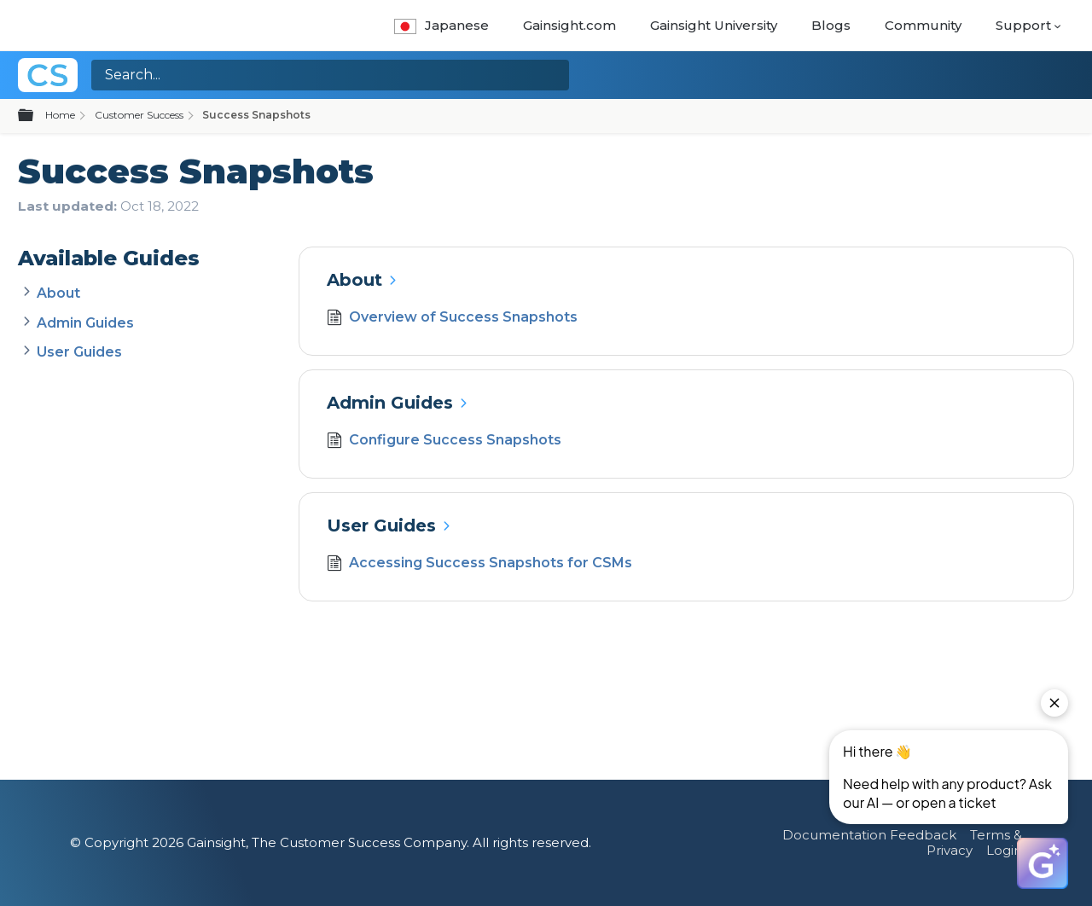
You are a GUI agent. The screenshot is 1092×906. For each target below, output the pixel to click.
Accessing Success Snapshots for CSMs (479, 565)
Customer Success (139, 114)
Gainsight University (713, 25)
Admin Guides (85, 323)
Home (60, 114)
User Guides (79, 352)
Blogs (831, 25)
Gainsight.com (569, 25)
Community (923, 25)
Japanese (441, 25)
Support (1023, 25)
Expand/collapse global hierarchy (35, 116)
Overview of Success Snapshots (452, 319)
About (58, 293)
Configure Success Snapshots (444, 442)
